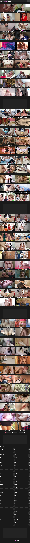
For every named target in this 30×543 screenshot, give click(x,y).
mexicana (22, 459)
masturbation (22, 456)
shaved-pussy (22, 494)
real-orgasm (22, 483)
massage (22, 454)
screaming (22, 489)
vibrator (22, 511)
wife (22, 522)
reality (22, 484)
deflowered (7, 478)
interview (7, 514)
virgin (22, 513)
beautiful (7, 460)
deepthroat (7, 475)
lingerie (22, 451)
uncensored (22, 505)
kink (7, 521)
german (7, 498)
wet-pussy (22, 519)
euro (7, 481)
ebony (7, 479)
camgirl (7, 464)
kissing (7, 522)
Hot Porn (5, 1)
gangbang (7, 495)
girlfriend (7, 500)
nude (22, 465)
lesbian (22, 448)
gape (7, 497)
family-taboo (7, 492)
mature (22, 457)
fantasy (7, 494)
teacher (22, 502)
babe (7, 456)
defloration (7, 476)
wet (22, 517)
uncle (22, 506)
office (22, 467)
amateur (7, 448)
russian (22, 487)
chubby (7, 470)
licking (22, 449)
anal (7, 452)
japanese (7, 517)
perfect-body (22, 479)
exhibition (7, 484)
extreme (7, 486)
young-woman (22, 525)
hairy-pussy (7, 505)
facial (7, 487)
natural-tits (22, 464)
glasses (7, 502)
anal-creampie (7, 454)
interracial (7, 513)
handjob (7, 506)
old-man (22, 473)
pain (22, 475)
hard (7, 508)
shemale (22, 495)
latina (7, 525)
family (7, 489)
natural (22, 462)
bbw (7, 457)
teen (22, 503)
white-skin (22, 521)
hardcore (7, 509)
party (22, 478)
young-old (22, 524)
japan (7, 516)
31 (19, 432)
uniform (22, 508)
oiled (22, 470)
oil (22, 468)
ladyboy (7, 524)
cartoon (7, 465)
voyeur (22, 514)
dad (7, 471)
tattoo (22, 500)
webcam (22, 516)
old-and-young (22, 471)
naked (22, 460)
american (7, 451)
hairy (7, 503)
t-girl (22, 497)
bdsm (7, 459)
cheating (7, 468)
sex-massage (22, 490)
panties (22, 476)
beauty (7, 462)
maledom (22, 452)
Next (24, 432)
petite (22, 481)
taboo (22, 498)
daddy (7, 473)
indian (7, 511)
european (7, 483)
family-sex (7, 490)
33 (22, 432)
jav (7, 519)
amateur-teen (7, 449)
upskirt (22, 509)
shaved (22, 492)
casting (7, 467)
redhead (22, 486)
